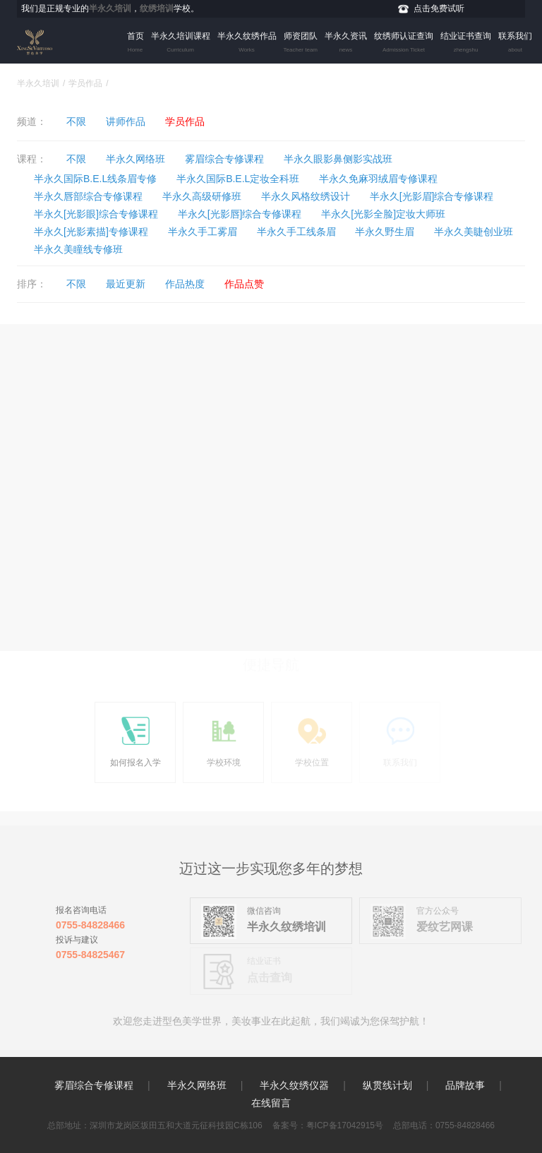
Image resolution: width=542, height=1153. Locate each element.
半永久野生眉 (384, 231)
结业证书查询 (465, 44)
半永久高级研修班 (201, 196)
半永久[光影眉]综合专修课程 (432, 196)
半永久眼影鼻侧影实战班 (338, 159)
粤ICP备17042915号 (344, 1125)
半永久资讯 (346, 44)
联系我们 (515, 44)
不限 (76, 121)
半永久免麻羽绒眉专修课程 (378, 178)
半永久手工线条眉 (296, 231)
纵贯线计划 (387, 1085)
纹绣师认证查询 (403, 44)
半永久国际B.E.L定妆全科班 (237, 178)
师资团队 (301, 44)
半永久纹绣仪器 (294, 1085)
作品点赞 (244, 283)
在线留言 (271, 1103)
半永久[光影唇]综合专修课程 (240, 214)
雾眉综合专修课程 (224, 159)
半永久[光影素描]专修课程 (91, 231)
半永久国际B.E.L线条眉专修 (95, 178)
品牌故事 (465, 1085)
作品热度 (185, 283)
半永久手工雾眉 (202, 231)
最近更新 (125, 283)
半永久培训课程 (180, 44)
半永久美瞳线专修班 (78, 249)
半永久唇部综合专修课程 (88, 196)
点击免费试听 (439, 8)
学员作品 (85, 83)
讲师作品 (125, 121)
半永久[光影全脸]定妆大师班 (383, 214)
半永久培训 (38, 83)
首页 (135, 44)
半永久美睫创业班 (473, 231)
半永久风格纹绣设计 (305, 196)
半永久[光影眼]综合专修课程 (96, 214)
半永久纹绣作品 (247, 44)
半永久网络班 (135, 159)
